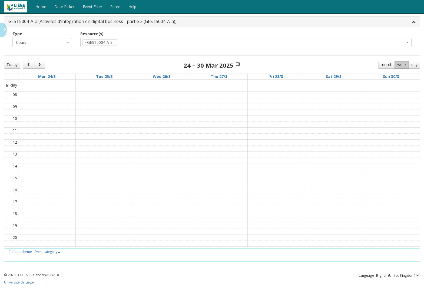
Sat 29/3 (334, 76)
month (386, 64)
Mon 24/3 (47, 76)
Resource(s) (92, 33)
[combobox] (42, 42)
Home (40, 6)
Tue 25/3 (104, 76)
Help (132, 6)
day (414, 64)
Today (12, 64)
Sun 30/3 (391, 76)
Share (115, 6)
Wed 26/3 (162, 76)
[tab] (212, 22)
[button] (34, 251)
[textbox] (126, 42)
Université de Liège (19, 282)
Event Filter (92, 6)
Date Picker (64, 6)
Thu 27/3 (219, 76)
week (401, 64)
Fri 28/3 (276, 76)
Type (17, 33)
